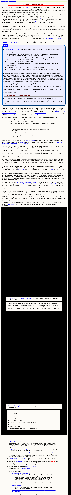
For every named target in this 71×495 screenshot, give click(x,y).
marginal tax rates (43, 18)
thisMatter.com (3, 1)
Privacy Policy (21, 441)
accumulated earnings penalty (10, 42)
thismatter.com (18, 456)
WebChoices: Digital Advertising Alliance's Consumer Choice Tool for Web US (26, 448)
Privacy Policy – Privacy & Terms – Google (18, 443)
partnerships (38, 21)
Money (7, 1)
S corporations (10, 204)
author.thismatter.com (20, 464)
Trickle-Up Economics (16, 480)
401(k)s (51, 169)
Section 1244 (21, 184)
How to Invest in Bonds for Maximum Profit (19, 295)
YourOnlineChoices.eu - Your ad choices (18, 453)
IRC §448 (46, 147)
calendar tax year (30, 140)
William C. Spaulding (31, 461)
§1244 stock (53, 184)
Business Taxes (13, 1)
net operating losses (40, 113)
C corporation (29, 7)
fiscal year (37, 114)
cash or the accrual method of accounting (26, 182)
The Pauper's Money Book (15, 400)
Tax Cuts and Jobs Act (13, 49)
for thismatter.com (16, 436)
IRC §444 (22, 142)
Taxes (10, 1)
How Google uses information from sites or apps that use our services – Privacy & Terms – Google (31, 446)
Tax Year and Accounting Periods (53, 38)
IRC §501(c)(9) (21, 169)
